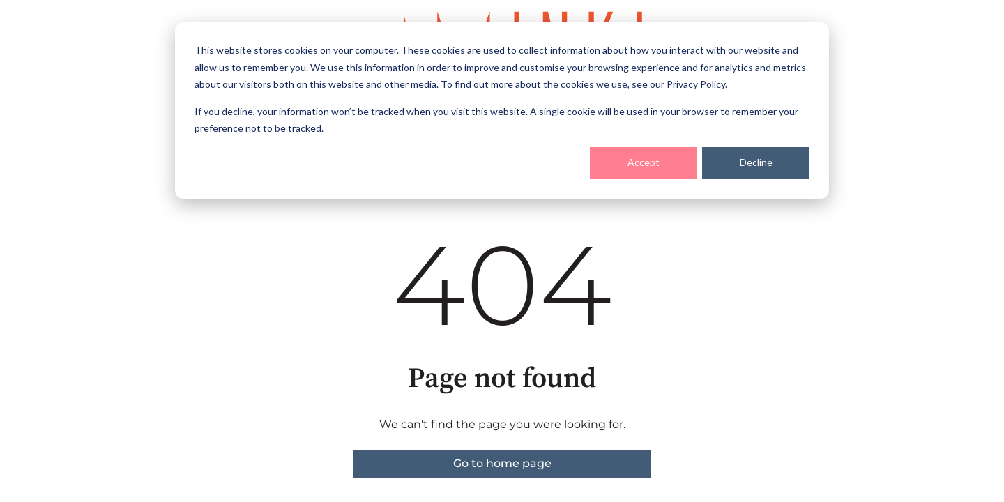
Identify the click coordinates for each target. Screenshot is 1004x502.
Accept (644, 162)
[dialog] (502, 110)
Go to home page (502, 463)
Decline (756, 162)
